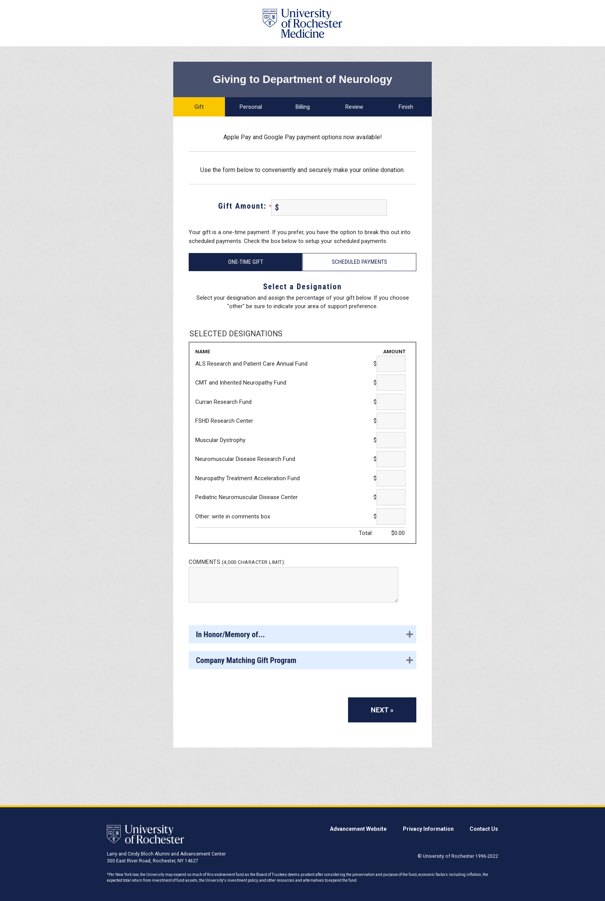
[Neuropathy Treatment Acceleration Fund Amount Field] (391, 478)
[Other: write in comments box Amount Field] (391, 516)
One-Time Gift (245, 261)
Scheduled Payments (359, 261)
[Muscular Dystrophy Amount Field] (391, 440)
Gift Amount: (244, 206)
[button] (302, 634)
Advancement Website (358, 829)
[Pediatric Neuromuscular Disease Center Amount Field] (391, 497)
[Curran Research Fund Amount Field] (391, 402)
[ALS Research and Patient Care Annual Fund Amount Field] (391, 364)
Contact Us (484, 829)
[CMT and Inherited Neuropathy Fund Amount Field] (391, 383)
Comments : (237, 562)
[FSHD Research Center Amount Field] (391, 421)
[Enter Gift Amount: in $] (329, 207)
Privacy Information (428, 829)
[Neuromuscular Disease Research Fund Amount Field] (391, 459)
